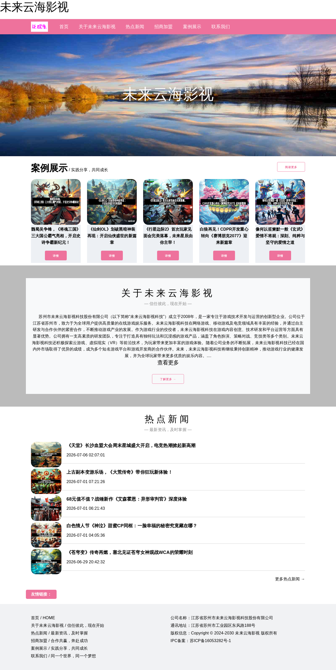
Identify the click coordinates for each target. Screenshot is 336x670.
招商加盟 (163, 26)
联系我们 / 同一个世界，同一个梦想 (63, 656)
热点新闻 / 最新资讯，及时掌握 (59, 633)
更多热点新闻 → (290, 579)
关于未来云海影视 (97, 26)
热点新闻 (135, 26)
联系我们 (220, 26)
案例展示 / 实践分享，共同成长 (59, 648)
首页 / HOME (43, 618)
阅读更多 (291, 167)
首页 (64, 26)
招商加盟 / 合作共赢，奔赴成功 (59, 641)
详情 (56, 255)
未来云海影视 (34, 6)
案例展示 (192, 26)
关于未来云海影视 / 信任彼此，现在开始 (67, 625)
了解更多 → (168, 379)
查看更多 (168, 362)
